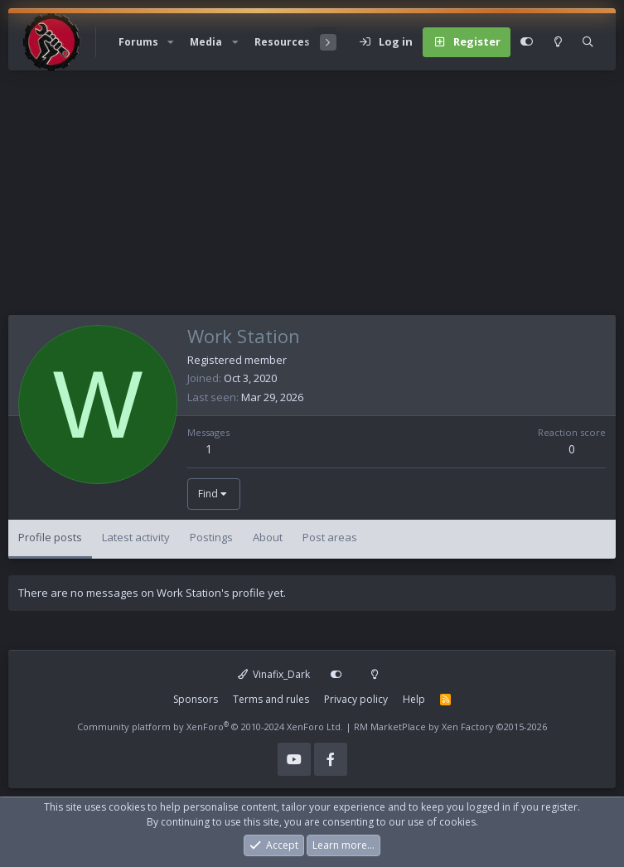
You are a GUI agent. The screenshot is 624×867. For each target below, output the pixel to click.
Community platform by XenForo (210, 726)
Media (206, 42)
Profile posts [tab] (50, 537)
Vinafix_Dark (274, 674)
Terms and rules (271, 699)
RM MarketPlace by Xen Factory (450, 726)
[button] (171, 42)
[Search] (588, 42)
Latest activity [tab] (136, 537)
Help (414, 699)
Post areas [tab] (329, 537)
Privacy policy (356, 699)
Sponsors (195, 699)
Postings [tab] (211, 537)
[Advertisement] (312, 199)
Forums (138, 42)
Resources (282, 42)
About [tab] (268, 537)
